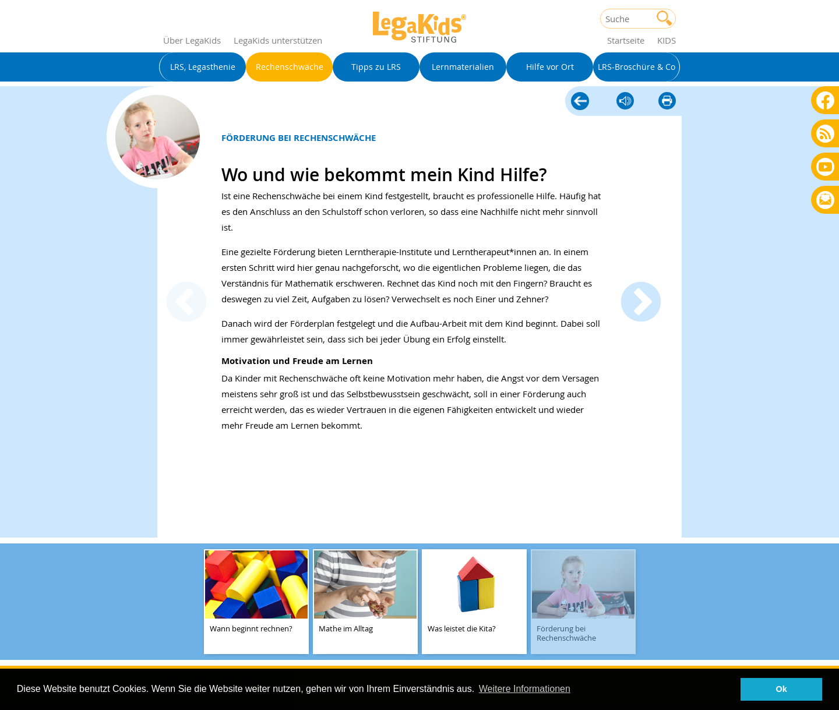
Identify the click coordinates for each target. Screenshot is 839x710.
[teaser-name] (256, 602)
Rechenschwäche (580, 99)
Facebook (825, 100)
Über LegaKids (192, 40)
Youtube (825, 166)
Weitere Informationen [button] (524, 689)
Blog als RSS (825, 134)
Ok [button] (781, 689)
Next (641, 303)
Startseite (625, 40)
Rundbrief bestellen (825, 200)
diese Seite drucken (667, 101)
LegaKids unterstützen (278, 40)
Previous (186, 303)
